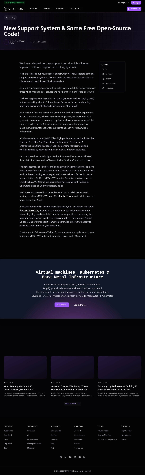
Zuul (5, 448)
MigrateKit (8, 443)
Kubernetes (8, 431)
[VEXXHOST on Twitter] (65, 457)
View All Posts (72, 404)
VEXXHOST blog (31, 210)
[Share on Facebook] (112, 88)
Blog (13, 17)
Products (35, 9)
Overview (31, 431)
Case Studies (56, 431)
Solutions (48, 9)
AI (28, 435)
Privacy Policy (103, 431)
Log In (136, 2)
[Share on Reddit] (112, 79)
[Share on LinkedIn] (112, 74)
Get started (61, 305)
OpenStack (8, 435)
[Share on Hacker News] (112, 83)
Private (69, 196)
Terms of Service (104, 435)
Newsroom (78, 439)
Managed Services (34, 443)
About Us (77, 431)
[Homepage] (14, 9)
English (123, 2)
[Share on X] (112, 69)
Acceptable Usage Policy (107, 439)
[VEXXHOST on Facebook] (70, 457)
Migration (31, 448)
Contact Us (134, 9)
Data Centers (79, 435)
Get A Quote (126, 435)
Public (62, 196)
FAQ (52, 448)
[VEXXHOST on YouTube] (79, 457)
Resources (61, 9)
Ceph (6, 439)
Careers (77, 443)
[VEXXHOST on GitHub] (61, 457)
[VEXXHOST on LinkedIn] (75, 457)
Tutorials (54, 439)
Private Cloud (32, 439)
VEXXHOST (76, 9)
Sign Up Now (126, 431)
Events (124, 439)
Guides (53, 435)
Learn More (81, 305)
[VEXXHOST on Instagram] (84, 457)
